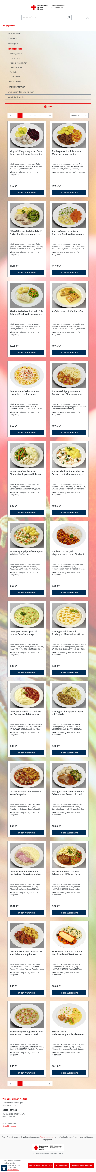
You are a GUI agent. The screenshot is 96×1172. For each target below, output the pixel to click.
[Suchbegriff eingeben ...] (44, 17)
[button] (4, 1168)
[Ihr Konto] (87, 17)
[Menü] (5, 17)
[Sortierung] (79, 115)
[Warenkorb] (92, 16)
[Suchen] (69, 17)
